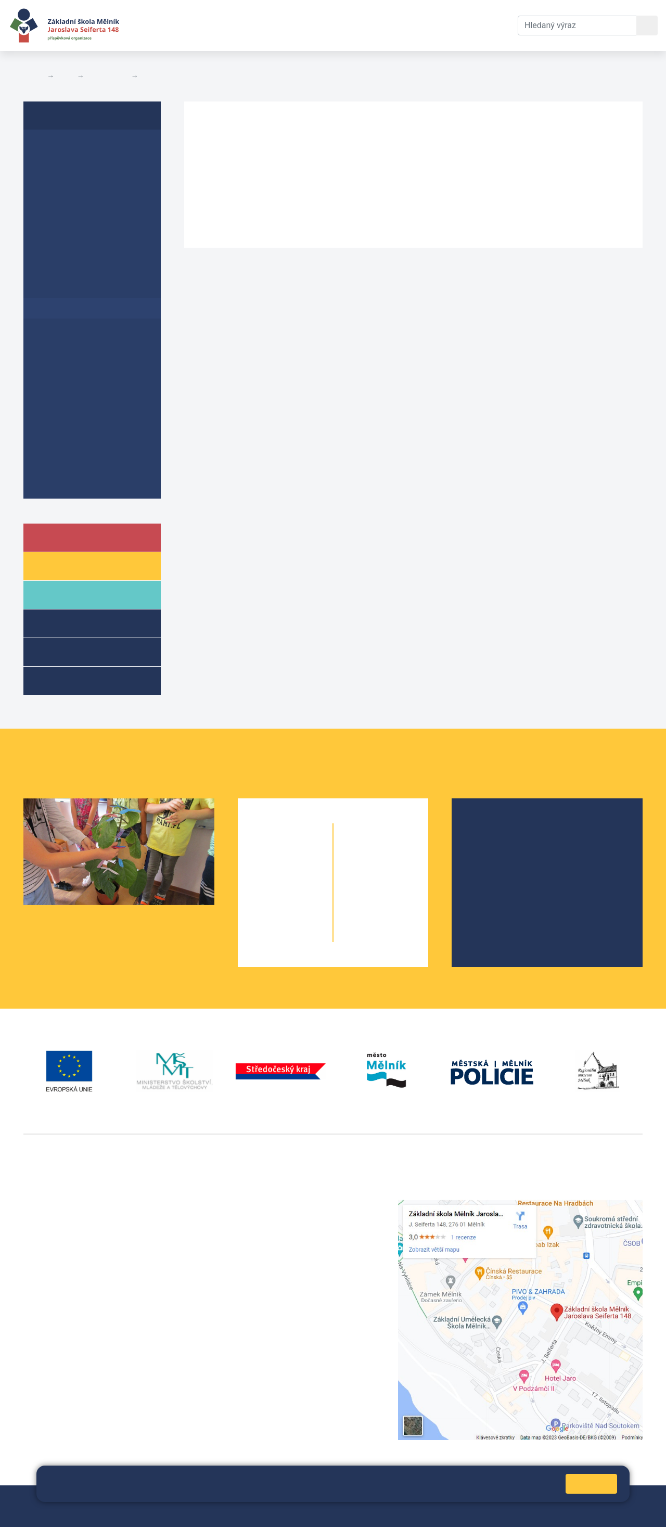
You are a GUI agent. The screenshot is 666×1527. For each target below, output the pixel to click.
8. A (362, 894)
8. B (399, 894)
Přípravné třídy (82, 651)
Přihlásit (289, 1500)
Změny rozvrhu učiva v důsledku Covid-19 (91, 374)
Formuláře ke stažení (80, 267)
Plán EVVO (58, 207)
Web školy (624, 1500)
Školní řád (57, 187)
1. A (266, 852)
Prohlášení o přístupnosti (89, 328)
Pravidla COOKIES (56, 1512)
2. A (266, 873)
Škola (64, 537)
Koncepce (57, 400)
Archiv (49, 440)
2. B (304, 873)
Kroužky (67, 680)
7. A (362, 873)
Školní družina (81, 623)
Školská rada (501, 846)
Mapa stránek (243, 1500)
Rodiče (66, 594)
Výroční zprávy (67, 147)
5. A (266, 935)
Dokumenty (318, 25)
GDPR (48, 288)
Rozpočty (158, 76)
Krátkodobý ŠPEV (81, 227)
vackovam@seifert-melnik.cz (78, 1361)
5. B (304, 935)
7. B (399, 873)
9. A (362, 915)
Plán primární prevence (84, 248)
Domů (33, 76)
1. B (304, 852)
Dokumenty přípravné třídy (91, 480)
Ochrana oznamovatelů (84, 459)
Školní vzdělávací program (91, 347)
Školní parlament (508, 879)
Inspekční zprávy (71, 167)
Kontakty (381, 25)
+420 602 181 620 (57, 1348)
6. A (362, 852)
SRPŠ (487, 896)
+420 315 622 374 (272, 1206)
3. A (266, 894)
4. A (266, 915)
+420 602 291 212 (272, 1218)
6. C (399, 852)
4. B (304, 915)
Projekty (492, 863)
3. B (304, 894)
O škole (491, 829)
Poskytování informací (83, 419)
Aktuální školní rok (231, 25)
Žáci (59, 565)
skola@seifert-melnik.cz (283, 1243)
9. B (399, 915)
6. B (381, 852)
